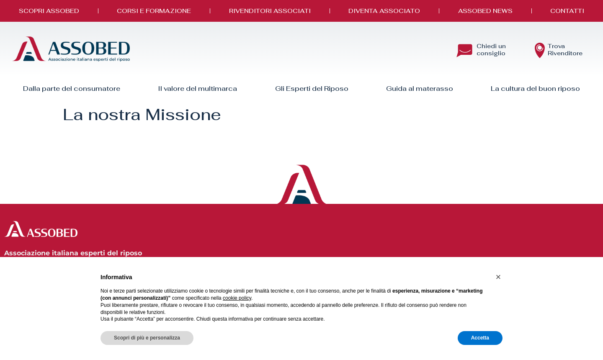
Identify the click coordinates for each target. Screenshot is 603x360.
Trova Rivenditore (565, 49)
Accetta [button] (480, 338)
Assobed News (485, 11)
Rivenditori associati (270, 11)
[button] (498, 277)
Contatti (567, 11)
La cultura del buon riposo (535, 88)
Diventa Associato (384, 11)
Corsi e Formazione (154, 11)
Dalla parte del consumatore (71, 88)
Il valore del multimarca (197, 88)
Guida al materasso (419, 88)
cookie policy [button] (237, 298)
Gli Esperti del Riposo (311, 88)
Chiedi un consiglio (491, 49)
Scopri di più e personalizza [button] (147, 338)
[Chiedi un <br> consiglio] (464, 51)
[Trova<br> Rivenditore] (540, 51)
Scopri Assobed (49, 11)
